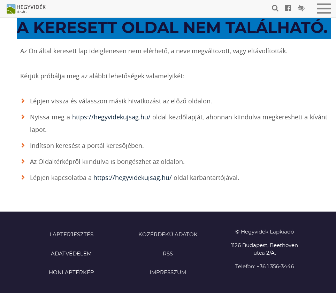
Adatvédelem (71, 253)
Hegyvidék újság (29, 9)
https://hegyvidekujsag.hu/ (111, 117)
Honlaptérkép (71, 272)
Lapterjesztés (71, 234)
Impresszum (168, 272)
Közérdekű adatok (168, 234)
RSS (168, 253)
